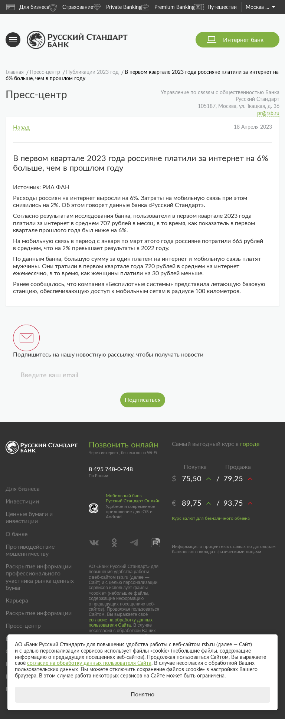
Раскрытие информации (39, 613)
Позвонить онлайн (123, 445)
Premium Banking (167, 7)
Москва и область (260, 7)
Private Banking (117, 7)
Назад (21, 128)
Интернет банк (243, 40)
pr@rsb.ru (268, 113)
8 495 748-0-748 (111, 469)
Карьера (17, 601)
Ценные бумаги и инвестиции (29, 517)
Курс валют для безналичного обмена (211, 518)
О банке (16, 534)
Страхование (71, 7)
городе (249, 444)
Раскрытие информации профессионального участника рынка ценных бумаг (40, 577)
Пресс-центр (23, 626)
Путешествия (216, 7)
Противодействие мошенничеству (30, 550)
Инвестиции (22, 502)
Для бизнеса (27, 7)
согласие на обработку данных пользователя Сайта (121, 622)
